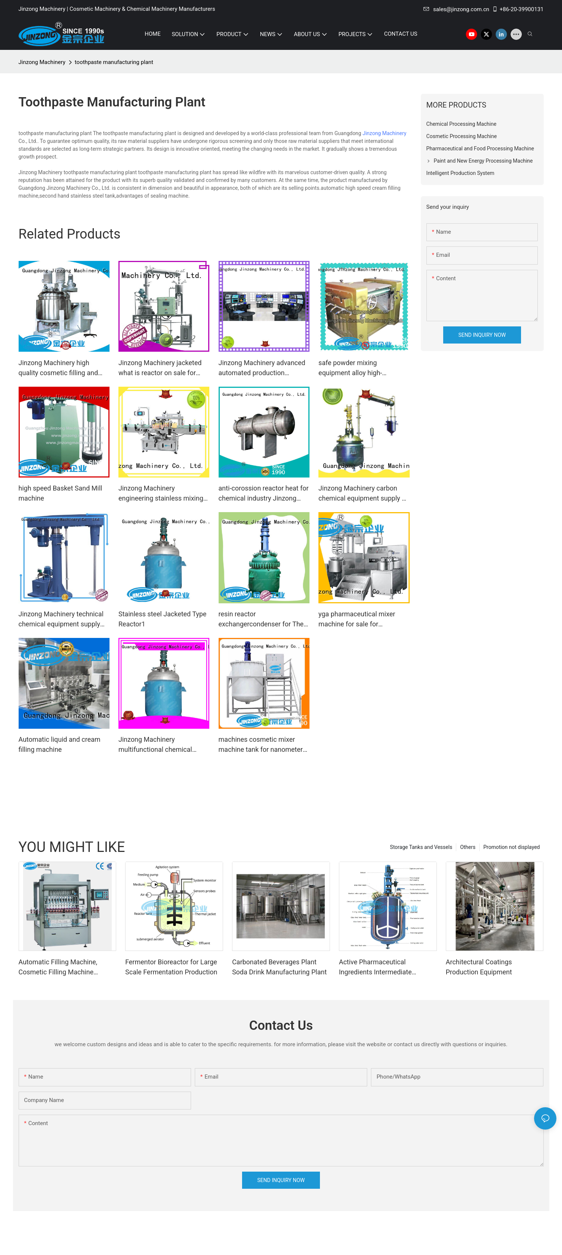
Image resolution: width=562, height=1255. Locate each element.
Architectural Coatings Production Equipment (479, 967)
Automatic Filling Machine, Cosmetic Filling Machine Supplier (58, 967)
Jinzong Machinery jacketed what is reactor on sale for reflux (159, 368)
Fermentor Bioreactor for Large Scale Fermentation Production (171, 967)
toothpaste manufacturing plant (114, 62)
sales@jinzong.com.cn (456, 9)
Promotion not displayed (511, 847)
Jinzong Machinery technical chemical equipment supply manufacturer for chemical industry (61, 619)
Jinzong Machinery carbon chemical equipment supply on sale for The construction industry (363, 493)
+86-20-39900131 (518, 9)
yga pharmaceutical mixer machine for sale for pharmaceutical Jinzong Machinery (356, 619)
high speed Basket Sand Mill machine (60, 493)
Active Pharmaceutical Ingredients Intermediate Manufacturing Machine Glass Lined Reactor (383, 967)
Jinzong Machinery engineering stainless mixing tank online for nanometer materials (160, 493)
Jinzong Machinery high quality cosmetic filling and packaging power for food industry (58, 368)
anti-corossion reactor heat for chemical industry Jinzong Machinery (264, 493)
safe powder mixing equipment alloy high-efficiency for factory (350, 368)
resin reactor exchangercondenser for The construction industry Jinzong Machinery (263, 619)
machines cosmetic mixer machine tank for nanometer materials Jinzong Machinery (262, 744)
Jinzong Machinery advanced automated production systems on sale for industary (262, 368)
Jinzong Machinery (42, 62)
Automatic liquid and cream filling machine (60, 744)
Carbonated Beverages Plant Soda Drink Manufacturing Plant (279, 967)
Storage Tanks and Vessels (421, 847)
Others (467, 847)
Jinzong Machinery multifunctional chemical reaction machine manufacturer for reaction (156, 744)
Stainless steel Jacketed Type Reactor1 (162, 619)
